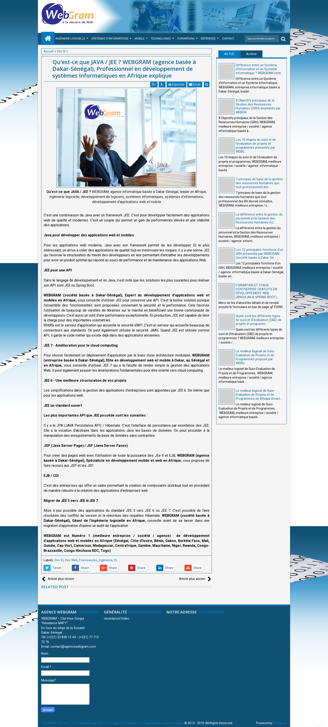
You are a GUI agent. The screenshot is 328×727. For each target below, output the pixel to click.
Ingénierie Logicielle (70, 38)
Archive (251, 54)
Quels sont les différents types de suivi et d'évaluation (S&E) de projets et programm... (259, 320)
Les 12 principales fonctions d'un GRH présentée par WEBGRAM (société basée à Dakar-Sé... (259, 254)
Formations (186, 38)
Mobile (139, 38)
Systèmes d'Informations (109, 38)
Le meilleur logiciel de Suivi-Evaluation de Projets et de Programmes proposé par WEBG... (255, 357)
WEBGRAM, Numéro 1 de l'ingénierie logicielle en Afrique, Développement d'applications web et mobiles (112, 723)
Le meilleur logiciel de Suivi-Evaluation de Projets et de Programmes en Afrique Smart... (259, 395)
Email (195, 84)
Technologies (161, 38)
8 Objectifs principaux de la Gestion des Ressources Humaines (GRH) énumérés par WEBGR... (258, 106)
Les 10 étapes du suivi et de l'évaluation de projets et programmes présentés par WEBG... (256, 145)
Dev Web (71, 560)
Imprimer (176, 84)
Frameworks (88, 560)
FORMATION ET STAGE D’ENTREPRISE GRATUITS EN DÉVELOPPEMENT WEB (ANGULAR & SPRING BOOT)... (257, 291)
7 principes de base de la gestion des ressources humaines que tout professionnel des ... (259, 183)
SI (115, 560)
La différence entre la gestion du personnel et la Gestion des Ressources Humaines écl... (259, 218)
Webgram (280, 723)
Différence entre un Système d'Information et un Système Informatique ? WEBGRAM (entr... (259, 69)
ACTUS (229, 54)
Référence (208, 38)
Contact (228, 38)
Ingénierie (105, 560)
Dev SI (59, 560)
